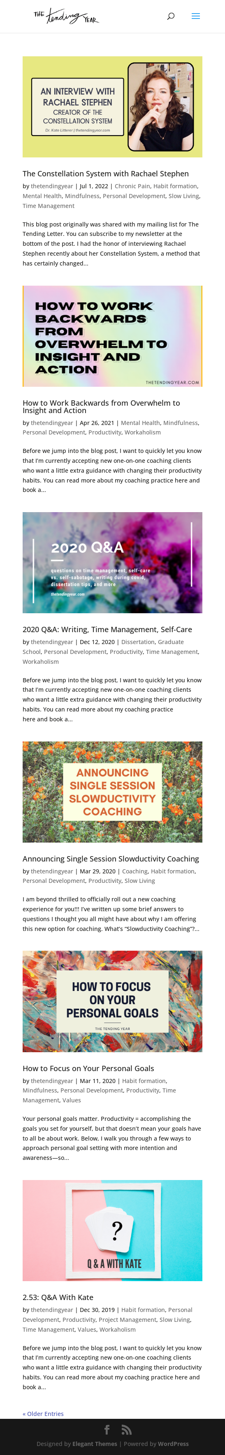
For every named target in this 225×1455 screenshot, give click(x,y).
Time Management (48, 206)
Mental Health (42, 196)
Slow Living (184, 196)
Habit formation (175, 186)
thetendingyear (52, 186)
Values (72, 1100)
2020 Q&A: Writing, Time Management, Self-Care (107, 629)
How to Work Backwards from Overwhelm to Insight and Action (101, 406)
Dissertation (138, 642)
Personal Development (134, 196)
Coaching (135, 871)
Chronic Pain (132, 186)
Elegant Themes (94, 1444)
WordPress (173, 1444)
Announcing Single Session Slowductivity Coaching (111, 859)
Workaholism (143, 432)
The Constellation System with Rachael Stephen (106, 173)
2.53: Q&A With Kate (58, 1297)
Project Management (127, 1319)
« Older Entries (43, 1414)
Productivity (104, 432)
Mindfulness (82, 196)
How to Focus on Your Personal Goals (88, 1068)
